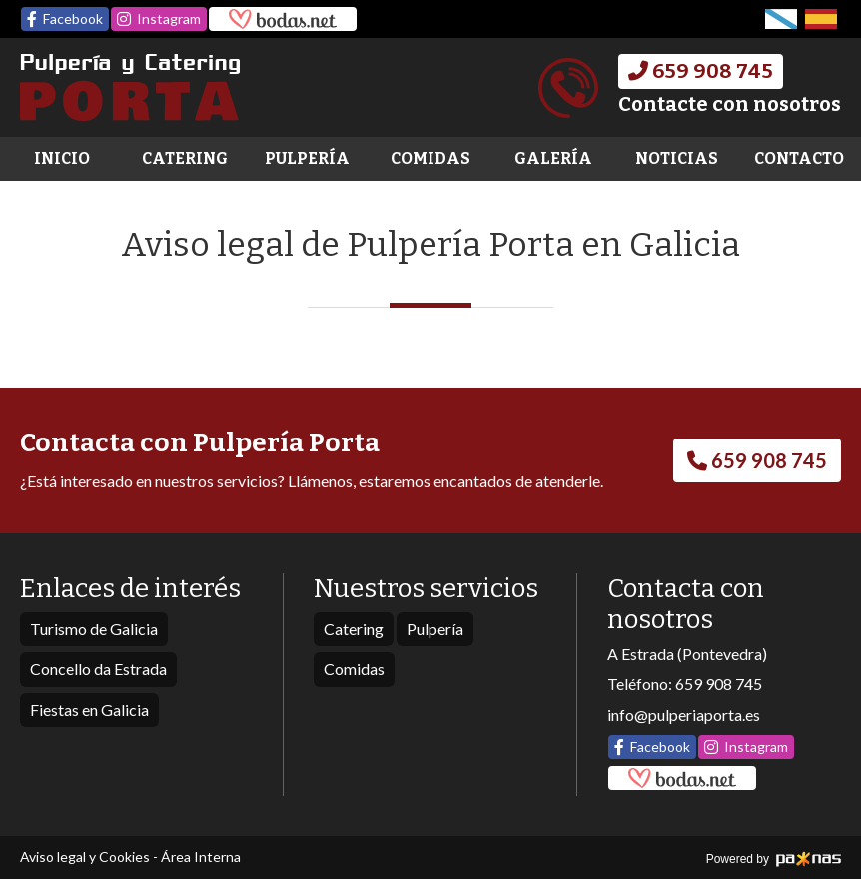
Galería (553, 158)
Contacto (799, 158)
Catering (185, 158)
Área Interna (201, 856)
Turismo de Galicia (94, 628)
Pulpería (307, 158)
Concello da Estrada (98, 668)
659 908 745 (718, 683)
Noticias (676, 158)
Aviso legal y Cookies (85, 856)
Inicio (62, 158)
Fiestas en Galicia (89, 709)
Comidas (430, 158)
